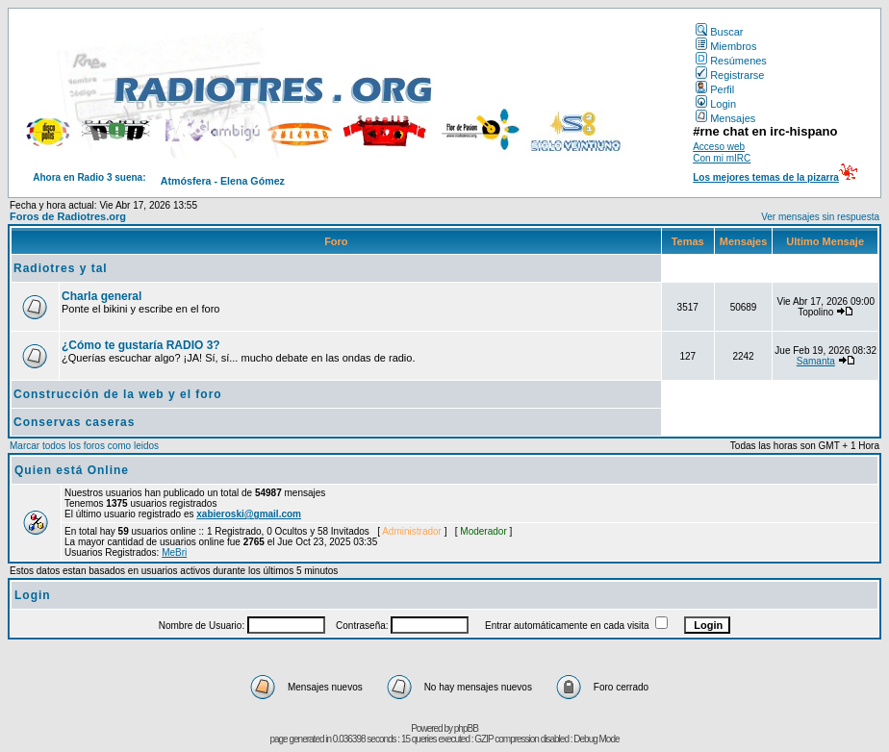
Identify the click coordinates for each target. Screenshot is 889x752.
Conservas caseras (74, 422)
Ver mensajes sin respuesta (820, 217)
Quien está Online (71, 470)
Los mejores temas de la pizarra (766, 177)
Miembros (726, 46)
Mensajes (725, 118)
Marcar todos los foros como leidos (84, 445)
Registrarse (730, 75)
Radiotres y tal (60, 268)
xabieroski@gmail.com (248, 514)
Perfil (715, 89)
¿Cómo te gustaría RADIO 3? (141, 345)
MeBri (174, 552)
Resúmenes (731, 60)
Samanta (816, 361)
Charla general (101, 296)
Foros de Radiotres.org (68, 216)
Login (716, 104)
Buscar (719, 32)
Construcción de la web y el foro (117, 394)
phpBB (466, 728)
